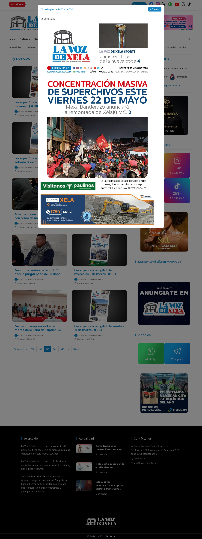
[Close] (154, 9)
